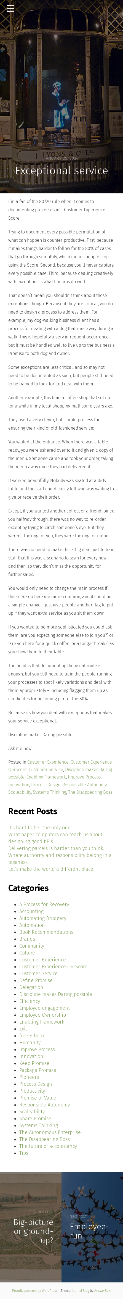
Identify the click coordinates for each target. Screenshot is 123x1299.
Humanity (30, 1043)
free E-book (32, 1036)
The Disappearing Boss (90, 792)
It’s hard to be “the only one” (40, 828)
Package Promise (37, 1070)
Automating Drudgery (42, 918)
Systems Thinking (49, 792)
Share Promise (35, 1119)
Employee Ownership (42, 1015)
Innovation (18, 784)
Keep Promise (34, 1063)
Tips (23, 1153)
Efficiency (29, 1001)
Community (31, 946)
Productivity (32, 1091)
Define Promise (36, 980)
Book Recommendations (46, 932)
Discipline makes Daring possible (55, 994)
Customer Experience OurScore (53, 967)
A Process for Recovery (44, 904)
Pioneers (29, 1077)
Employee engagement (44, 1008)
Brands (27, 939)
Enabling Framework (46, 777)
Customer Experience (48, 762)
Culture (27, 953)
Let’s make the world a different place (50, 869)
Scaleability (19, 792)
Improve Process (84, 777)
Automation (32, 925)
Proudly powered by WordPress (35, 1291)
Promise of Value (37, 1098)
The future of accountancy (48, 1146)
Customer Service (46, 769)
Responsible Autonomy (84, 784)
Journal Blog (81, 1291)
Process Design (45, 784)
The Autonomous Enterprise (50, 1132)
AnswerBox (102, 1291)
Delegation (31, 987)
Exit (23, 1029)
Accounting (31, 911)
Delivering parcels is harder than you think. (56, 848)
